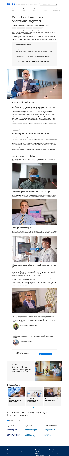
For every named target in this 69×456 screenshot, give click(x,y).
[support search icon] (56, 4)
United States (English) (39, 1)
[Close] (68, 1)
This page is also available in (29, 1)
